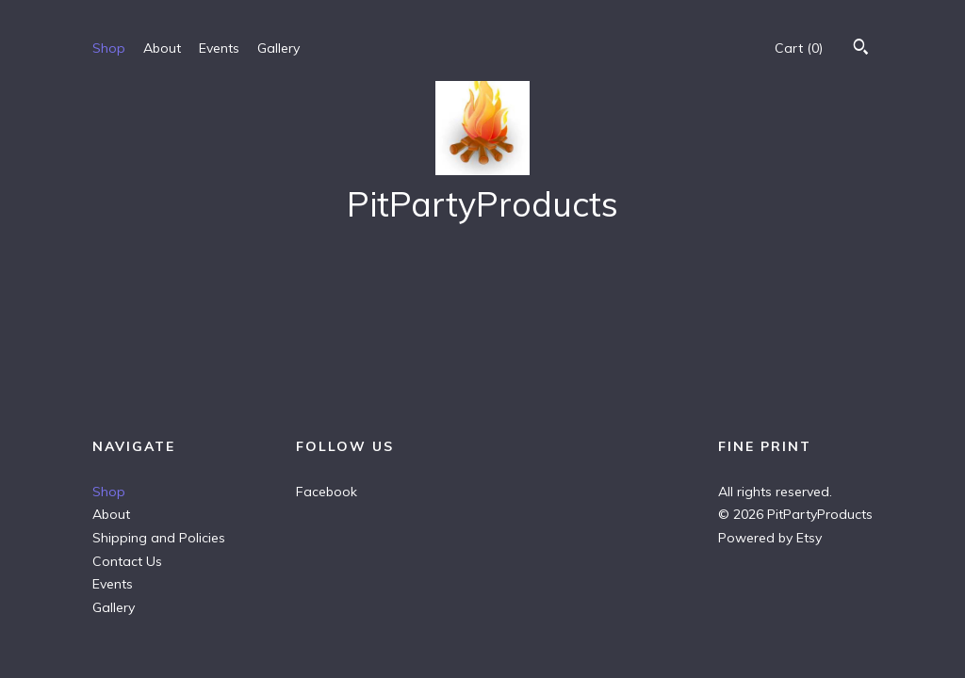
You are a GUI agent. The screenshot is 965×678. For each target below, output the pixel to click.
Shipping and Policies (158, 537)
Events (219, 48)
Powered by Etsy (770, 537)
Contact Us (127, 561)
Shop (108, 48)
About (162, 48)
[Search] (861, 49)
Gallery (278, 48)
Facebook (326, 491)
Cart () (799, 48)
